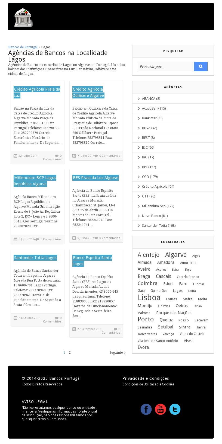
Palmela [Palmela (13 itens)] (144, 313)
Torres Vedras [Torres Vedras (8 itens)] (147, 334)
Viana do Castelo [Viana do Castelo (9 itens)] (192, 334)
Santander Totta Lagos (35, 257)
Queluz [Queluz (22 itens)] (166, 319)
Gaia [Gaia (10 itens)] (141, 291)
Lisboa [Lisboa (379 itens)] (149, 297)
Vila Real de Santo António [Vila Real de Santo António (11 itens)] (158, 341)
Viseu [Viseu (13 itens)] (188, 340)
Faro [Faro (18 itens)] (183, 283)
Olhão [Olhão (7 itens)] (197, 306)
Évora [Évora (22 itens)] (143, 347)
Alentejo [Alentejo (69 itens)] (148, 255)
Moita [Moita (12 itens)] (202, 299)
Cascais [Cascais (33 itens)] (163, 276)
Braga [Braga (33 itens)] (144, 276)
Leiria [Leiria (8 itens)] (192, 291)
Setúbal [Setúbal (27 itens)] (165, 327)
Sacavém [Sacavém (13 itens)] (201, 320)
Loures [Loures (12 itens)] (171, 299)
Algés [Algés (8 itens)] (196, 256)
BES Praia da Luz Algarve (95, 177)
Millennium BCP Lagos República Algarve (35, 180)
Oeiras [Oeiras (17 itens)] (182, 305)
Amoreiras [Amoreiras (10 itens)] (188, 263)
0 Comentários (52, 157)
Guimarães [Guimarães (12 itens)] (158, 291)
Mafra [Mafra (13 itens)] (187, 299)
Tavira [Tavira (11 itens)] (201, 327)
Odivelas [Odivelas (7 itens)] (164, 306)
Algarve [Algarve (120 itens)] (176, 254)
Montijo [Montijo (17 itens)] (145, 305)
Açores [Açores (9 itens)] (161, 269)
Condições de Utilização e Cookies (148, 384)
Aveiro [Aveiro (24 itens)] (144, 269)
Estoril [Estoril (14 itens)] (168, 284)
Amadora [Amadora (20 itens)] (165, 262)
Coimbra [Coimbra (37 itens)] (148, 283)
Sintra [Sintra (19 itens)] (184, 327)
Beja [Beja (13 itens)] (188, 269)
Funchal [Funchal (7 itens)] (198, 284)
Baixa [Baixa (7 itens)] (175, 269)
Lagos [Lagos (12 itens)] (178, 291)
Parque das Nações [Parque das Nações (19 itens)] (174, 312)
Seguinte (116, 352)
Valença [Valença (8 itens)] (168, 334)
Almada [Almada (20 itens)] (145, 262)
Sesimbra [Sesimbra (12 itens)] (145, 327)
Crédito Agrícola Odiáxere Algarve (88, 92)
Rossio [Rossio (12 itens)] (183, 320)
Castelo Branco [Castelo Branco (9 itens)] (188, 277)
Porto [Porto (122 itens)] (146, 319)
